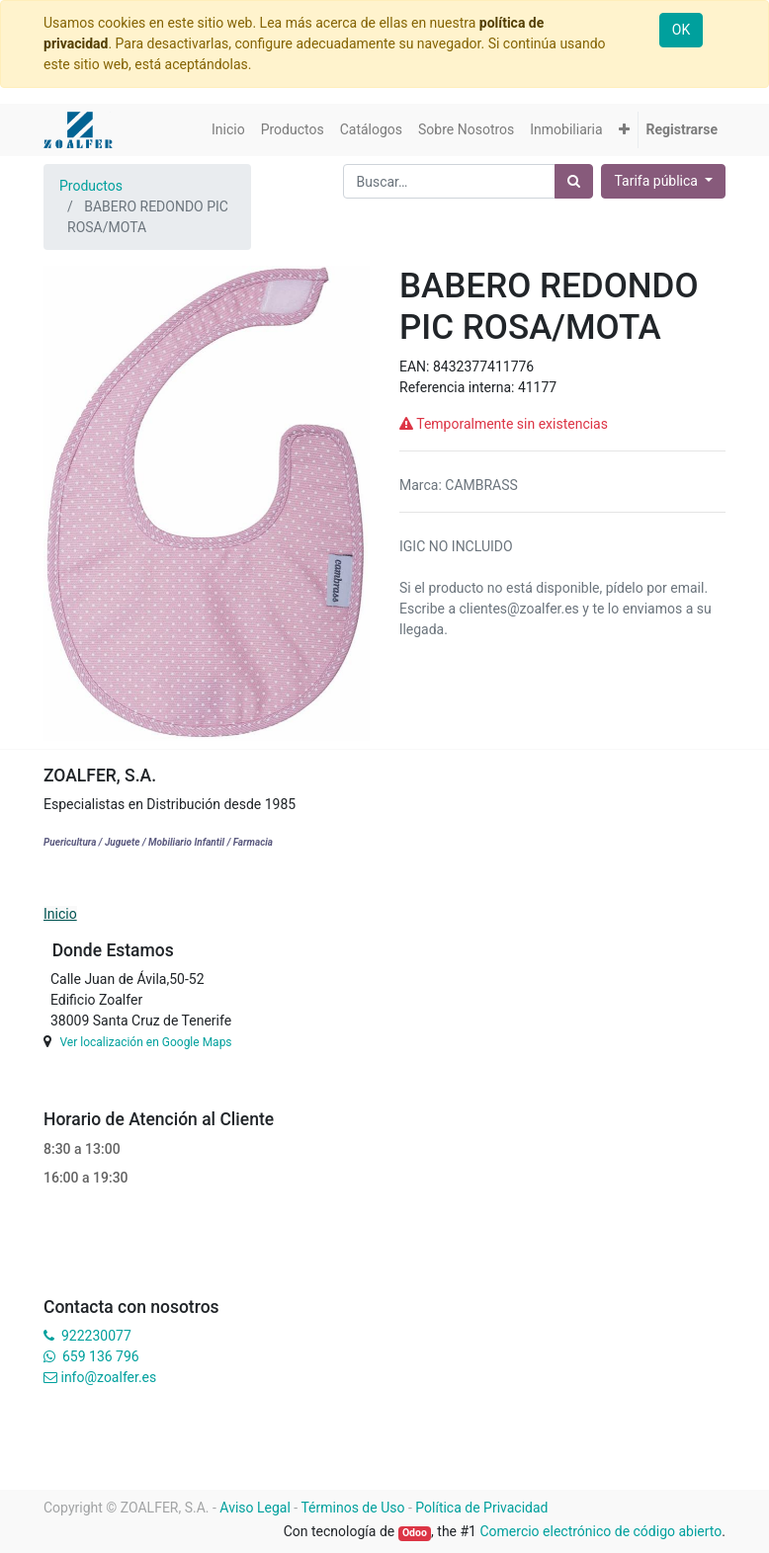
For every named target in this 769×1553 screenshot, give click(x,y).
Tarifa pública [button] (657, 181)
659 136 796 (100, 1356)
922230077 (96, 1336)
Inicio (60, 914)
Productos (91, 186)
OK (681, 30)
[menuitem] (228, 130)
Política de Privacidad (481, 1507)
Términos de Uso (352, 1507)
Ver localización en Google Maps (145, 1042)
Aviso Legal (255, 1507)
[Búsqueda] (574, 181)
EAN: (416, 366)
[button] (624, 130)
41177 (537, 387)
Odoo (414, 1532)
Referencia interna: (458, 387)
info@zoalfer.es (108, 1377)
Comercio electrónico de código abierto (600, 1531)
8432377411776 (483, 366)
